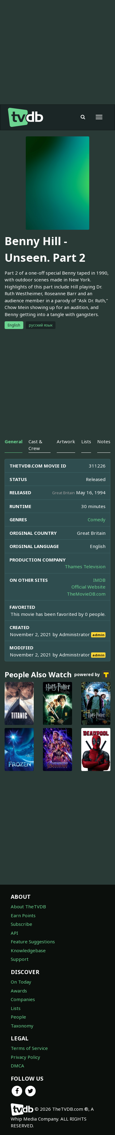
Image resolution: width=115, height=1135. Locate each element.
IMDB (99, 580)
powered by (92, 675)
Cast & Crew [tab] (35, 444)
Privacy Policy (25, 1057)
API (14, 933)
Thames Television (85, 566)
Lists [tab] (86, 441)
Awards (19, 991)
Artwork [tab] (66, 441)
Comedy (96, 519)
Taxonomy (22, 1026)
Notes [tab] (103, 441)
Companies (23, 999)
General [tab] (13, 441)
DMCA (17, 1066)
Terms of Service (29, 1048)
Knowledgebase (28, 950)
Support (20, 959)
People (18, 1017)
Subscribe (21, 924)
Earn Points (23, 915)
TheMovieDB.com (86, 594)
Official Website (88, 587)
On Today (21, 982)
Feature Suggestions (33, 941)
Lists (16, 1008)
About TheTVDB (28, 906)
